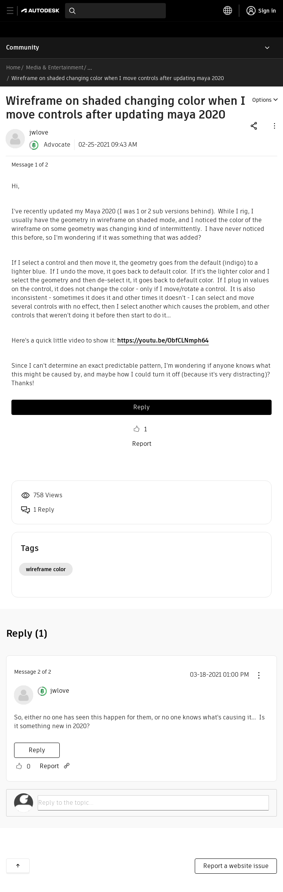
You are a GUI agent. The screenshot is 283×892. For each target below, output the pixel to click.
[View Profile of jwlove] (38, 132)
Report (141, 443)
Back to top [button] (18, 865)
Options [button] (262, 100)
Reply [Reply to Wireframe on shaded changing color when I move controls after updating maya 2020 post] (141, 407)
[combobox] (115, 10)
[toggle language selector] (228, 11)
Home (13, 67)
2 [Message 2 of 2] (39, 672)
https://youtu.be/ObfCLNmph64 (163, 340)
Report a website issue (236, 866)
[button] (274, 125)
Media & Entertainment (54, 67)
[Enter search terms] (115, 10)
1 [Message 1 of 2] (36, 164)
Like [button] (137, 429)
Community (22, 47)
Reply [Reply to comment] (37, 750)
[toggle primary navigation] (14, 11)
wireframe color (46, 569)
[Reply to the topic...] (153, 802)
